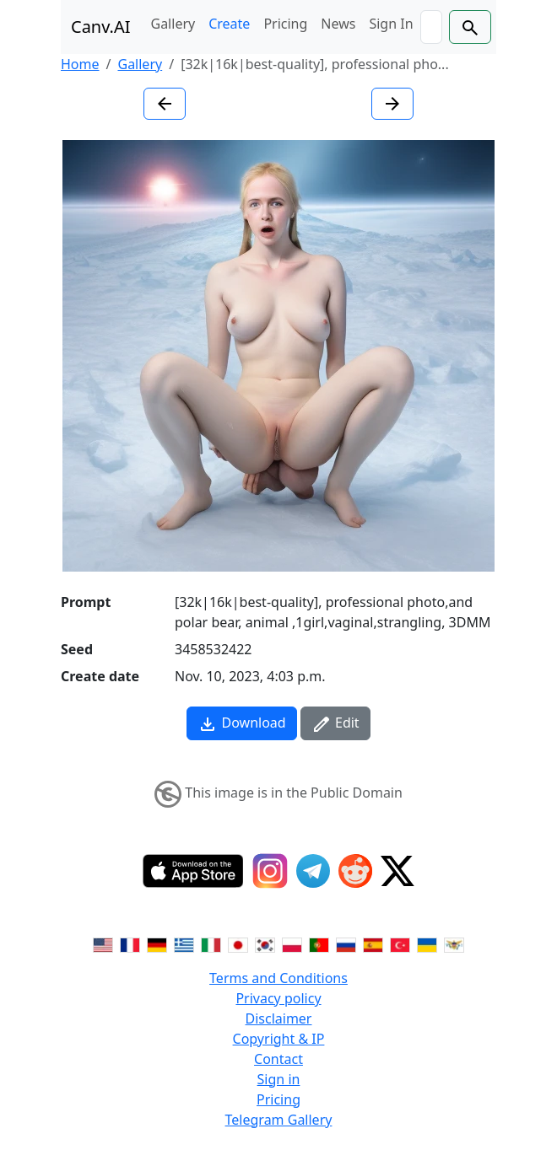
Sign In (391, 23)
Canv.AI (101, 26)
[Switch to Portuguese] (319, 944)
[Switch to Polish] (292, 944)
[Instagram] (270, 871)
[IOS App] (193, 871)
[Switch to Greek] (184, 944)
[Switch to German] (157, 944)
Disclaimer (279, 1018)
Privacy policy (278, 998)
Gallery (173, 23)
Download (241, 723)
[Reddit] (355, 871)
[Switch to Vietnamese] (454, 944)
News (338, 23)
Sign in (278, 1079)
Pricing (285, 23)
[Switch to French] (130, 944)
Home (80, 64)
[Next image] (392, 104)
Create (229, 23)
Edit (335, 723)
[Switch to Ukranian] (427, 944)
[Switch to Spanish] (373, 944)
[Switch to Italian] (211, 944)
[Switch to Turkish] (400, 944)
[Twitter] (397, 871)
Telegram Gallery (279, 1119)
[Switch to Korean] (265, 944)
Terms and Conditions (278, 978)
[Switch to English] (103, 944)
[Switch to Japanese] (238, 944)
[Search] (431, 27)
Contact (278, 1059)
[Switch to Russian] (346, 944)
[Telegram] (313, 871)
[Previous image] (164, 104)
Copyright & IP (279, 1038)
